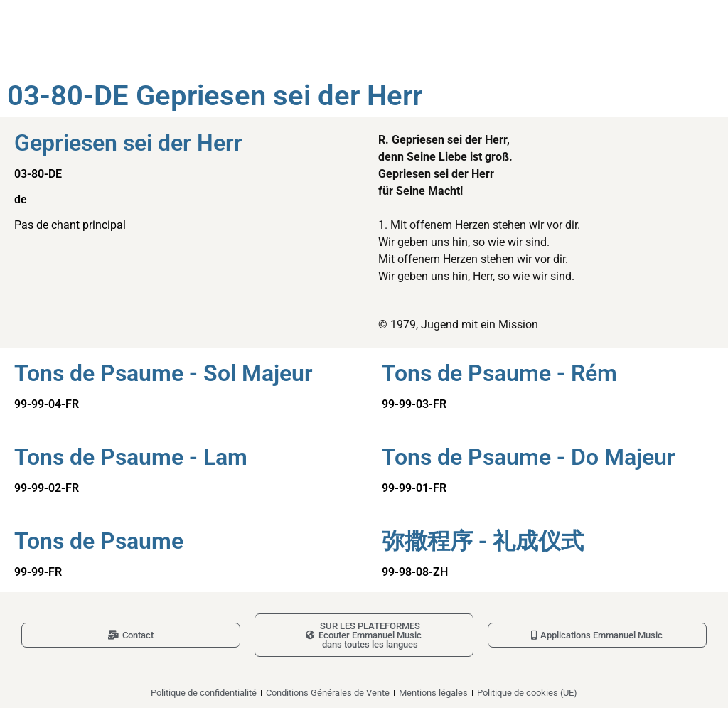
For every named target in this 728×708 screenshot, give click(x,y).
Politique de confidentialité (204, 692)
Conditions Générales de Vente (328, 692)
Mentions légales (433, 692)
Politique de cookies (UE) (527, 692)
